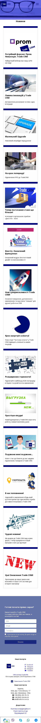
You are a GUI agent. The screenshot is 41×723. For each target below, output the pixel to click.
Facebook (29, 665)
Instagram (29, 669)
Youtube (29, 670)
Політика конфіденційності (20, 709)
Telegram (29, 667)
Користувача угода (20, 711)
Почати (20, 642)
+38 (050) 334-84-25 (20, 697)
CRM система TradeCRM (20, 675)
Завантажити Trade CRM (22, 681)
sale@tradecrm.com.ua (20, 699)
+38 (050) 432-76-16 (20, 695)
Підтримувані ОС (20, 713)
